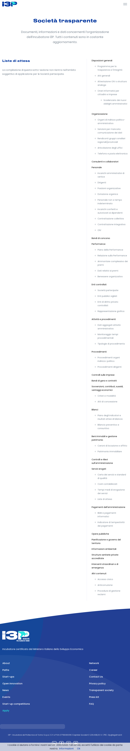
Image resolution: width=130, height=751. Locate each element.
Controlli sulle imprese (103, 374)
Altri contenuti (99, 573)
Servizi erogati (99, 468)
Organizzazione (100, 114)
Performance (98, 244)
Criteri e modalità (107, 395)
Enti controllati (99, 284)
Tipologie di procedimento (111, 343)
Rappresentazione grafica (111, 311)
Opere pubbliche (100, 533)
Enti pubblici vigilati (107, 296)
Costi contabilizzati (107, 484)
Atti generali (104, 75)
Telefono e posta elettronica (112, 153)
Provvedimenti (99, 351)
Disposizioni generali (102, 60)
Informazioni (66, 748)
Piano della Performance (110, 249)
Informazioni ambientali (104, 549)
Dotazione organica (108, 194)
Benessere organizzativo (110, 276)
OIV (99, 230)
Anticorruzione (105, 585)
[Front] (13, 4)
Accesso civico (105, 579)
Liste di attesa (105, 499)
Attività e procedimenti (104, 319)
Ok (78, 748)
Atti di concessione (107, 401)
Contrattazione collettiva (111, 218)
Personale (97, 167)
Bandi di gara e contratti (104, 380)
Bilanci (95, 409)
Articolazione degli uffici (110, 147)
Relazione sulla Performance (112, 255)
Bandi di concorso (101, 238)
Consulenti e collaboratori (105, 161)
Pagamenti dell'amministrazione (108, 507)
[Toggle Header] (125, 4)
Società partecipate (108, 290)
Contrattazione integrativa (111, 224)
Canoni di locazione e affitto (112, 445)
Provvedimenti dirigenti (110, 366)
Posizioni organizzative (109, 188)
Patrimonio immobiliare (110, 451)
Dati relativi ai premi (108, 270)
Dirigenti (102, 182)
